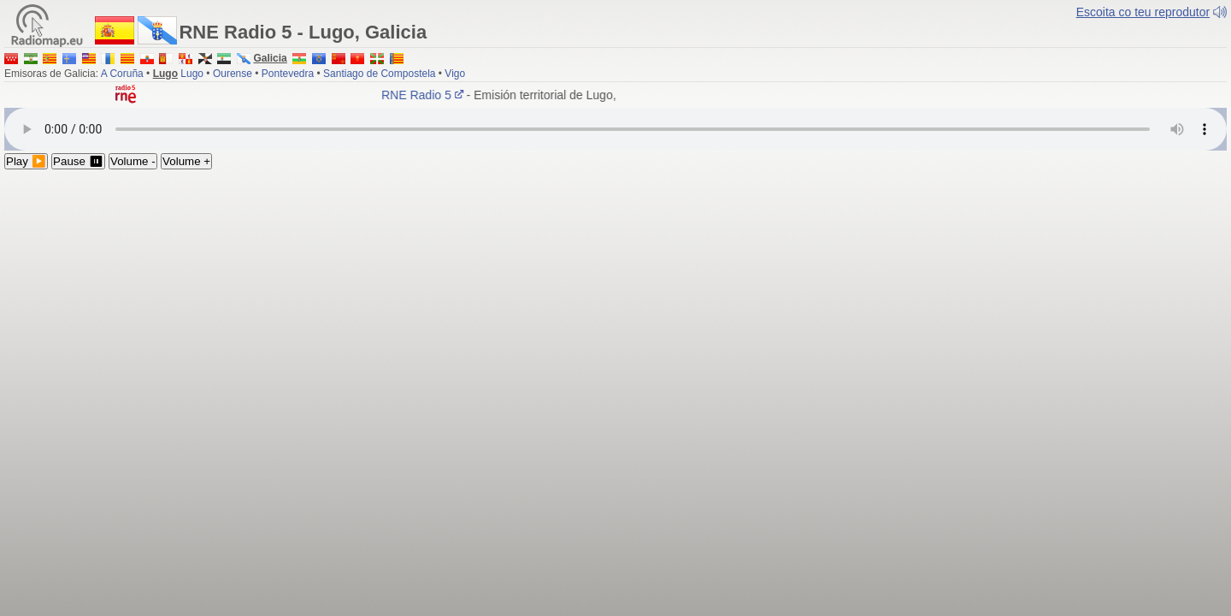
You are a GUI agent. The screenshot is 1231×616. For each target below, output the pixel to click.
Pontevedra (288, 74)
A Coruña (122, 74)
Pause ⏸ (78, 161)
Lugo (191, 74)
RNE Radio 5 (427, 95)
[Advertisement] (615, 298)
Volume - (133, 161)
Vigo (455, 74)
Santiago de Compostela (379, 74)
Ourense (232, 74)
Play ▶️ (26, 161)
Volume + (186, 161)
